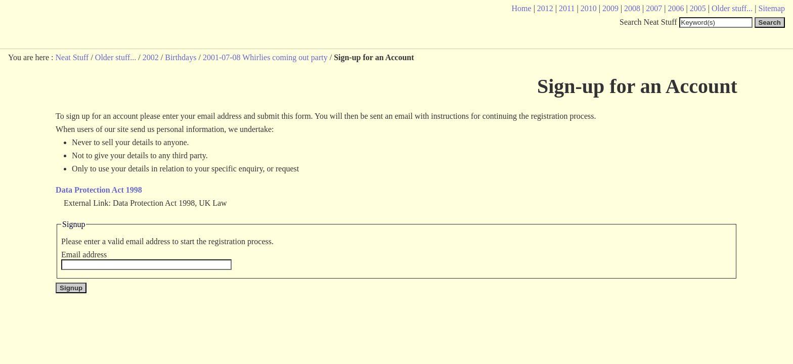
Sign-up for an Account (637, 86)
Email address (84, 254)
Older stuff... (115, 57)
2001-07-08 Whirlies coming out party (265, 57)
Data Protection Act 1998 (99, 190)
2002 (151, 57)
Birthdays (180, 57)
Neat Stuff (72, 57)
